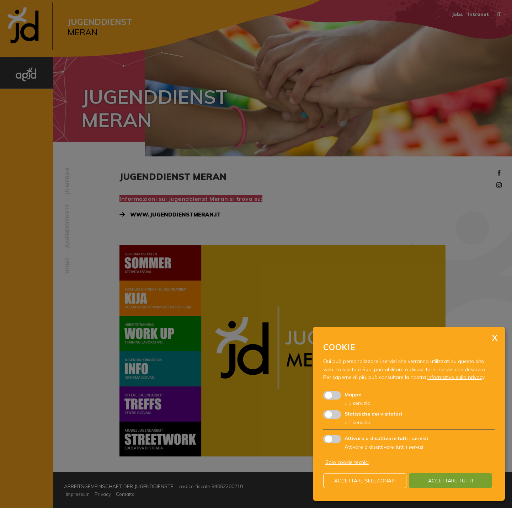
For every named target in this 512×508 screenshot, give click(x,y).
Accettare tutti (450, 480)
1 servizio (357, 403)
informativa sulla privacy (455, 377)
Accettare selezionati (364, 480)
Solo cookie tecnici (347, 462)
